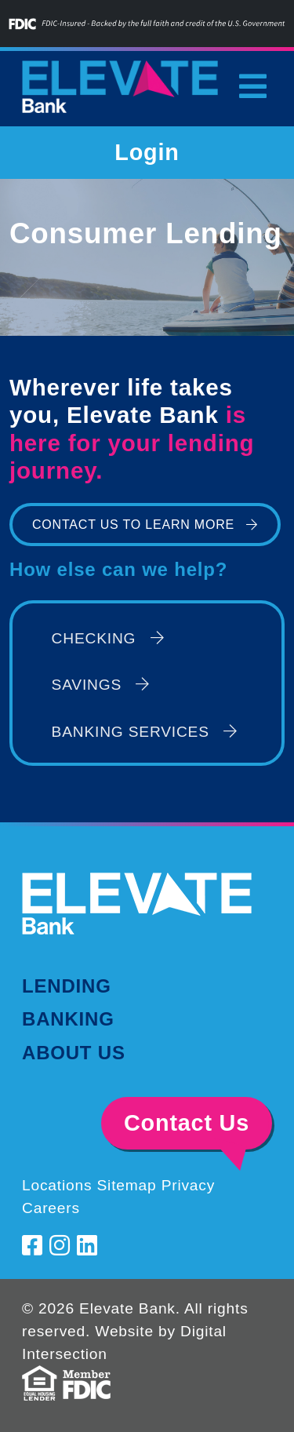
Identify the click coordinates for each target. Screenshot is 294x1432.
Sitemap (126, 1185)
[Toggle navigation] (252, 86)
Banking (68, 1018)
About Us (73, 1052)
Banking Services (145, 731)
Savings (101, 684)
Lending (66, 986)
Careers (51, 1208)
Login (146, 152)
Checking (108, 638)
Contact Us (186, 1122)
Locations (57, 1185)
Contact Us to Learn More (133, 524)
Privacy (189, 1185)
